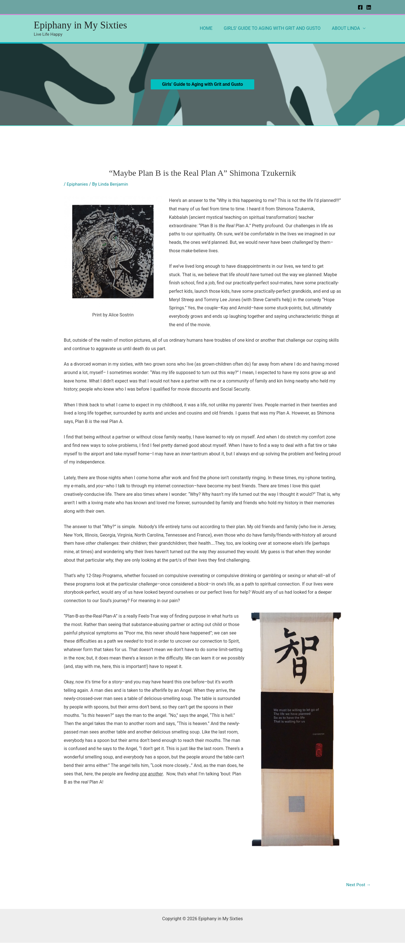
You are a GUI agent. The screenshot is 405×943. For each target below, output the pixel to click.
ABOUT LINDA (347, 28)
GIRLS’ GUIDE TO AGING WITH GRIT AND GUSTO (275, 28)
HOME (211, 28)
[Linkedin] (368, 7)
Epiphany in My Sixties (80, 25)
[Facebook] (360, 7)
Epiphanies (78, 184)
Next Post (358, 884)
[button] (202, 84)
